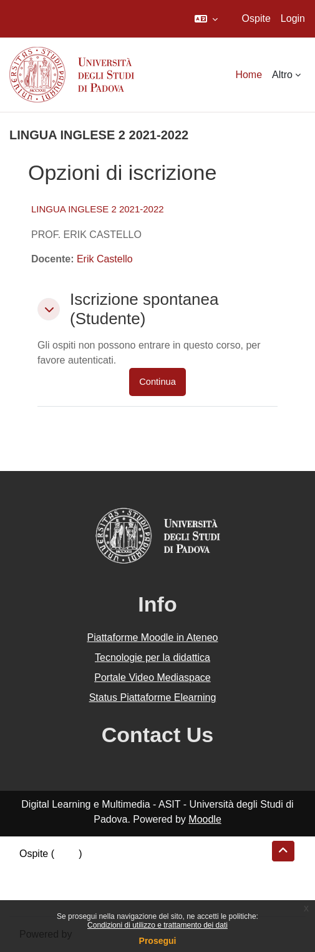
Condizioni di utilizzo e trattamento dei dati (157, 925)
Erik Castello (105, 259)
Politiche (38, 883)
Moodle (204, 819)
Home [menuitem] (248, 74)
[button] (206, 18)
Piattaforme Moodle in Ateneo (152, 637)
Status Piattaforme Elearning (152, 697)
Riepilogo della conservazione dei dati (103, 868)
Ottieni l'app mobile (61, 898)
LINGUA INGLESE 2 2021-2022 (97, 209)
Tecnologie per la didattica (152, 657)
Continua (157, 382)
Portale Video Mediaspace (152, 677)
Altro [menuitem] (282, 74)
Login (293, 18)
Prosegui (158, 941)
